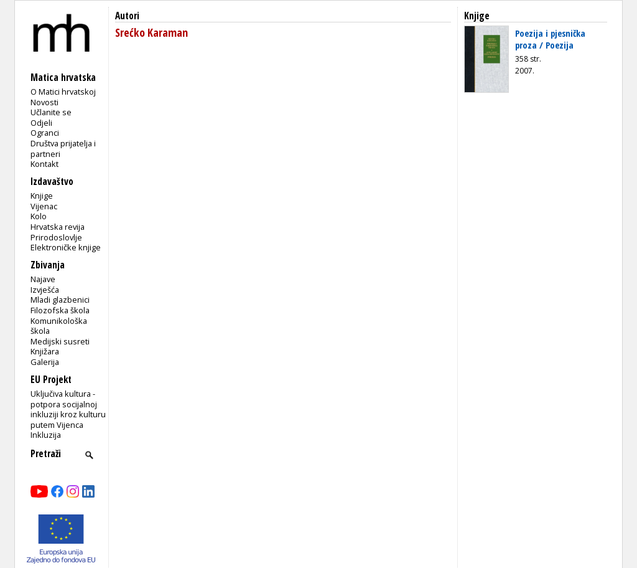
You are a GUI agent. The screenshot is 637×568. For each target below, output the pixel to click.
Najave (42, 279)
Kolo (38, 216)
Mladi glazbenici (60, 299)
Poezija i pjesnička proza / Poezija (550, 39)
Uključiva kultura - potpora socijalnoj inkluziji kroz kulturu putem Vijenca (68, 409)
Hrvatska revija (57, 226)
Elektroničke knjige (65, 247)
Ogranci (44, 132)
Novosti (44, 102)
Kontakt (44, 163)
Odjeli (41, 122)
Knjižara (44, 351)
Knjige (41, 195)
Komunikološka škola (58, 326)
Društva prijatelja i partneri (63, 148)
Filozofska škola (60, 310)
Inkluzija (45, 434)
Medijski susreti (60, 341)
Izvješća (44, 289)
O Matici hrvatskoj (63, 91)
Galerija (44, 361)
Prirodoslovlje (56, 237)
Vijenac (43, 206)
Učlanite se (51, 112)
